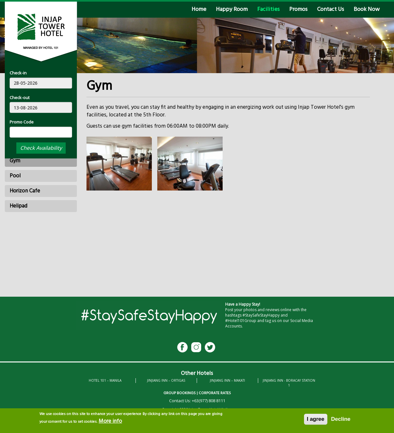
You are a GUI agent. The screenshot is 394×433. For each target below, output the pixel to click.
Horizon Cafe (25, 191)
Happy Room (232, 9)
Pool (15, 176)
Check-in (18, 73)
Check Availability (41, 147)
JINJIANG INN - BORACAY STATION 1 (289, 382)
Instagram (196, 347)
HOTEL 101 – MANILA (105, 380)
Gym (15, 161)
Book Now (367, 9)
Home (199, 9)
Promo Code (22, 122)
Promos (298, 9)
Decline (340, 420)
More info (110, 423)
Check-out (19, 97)
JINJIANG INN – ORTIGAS (166, 380)
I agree (315, 420)
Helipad (18, 206)
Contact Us (330, 9)
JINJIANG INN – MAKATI (227, 380)
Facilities (268, 9)
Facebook (182, 347)
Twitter (210, 347)
